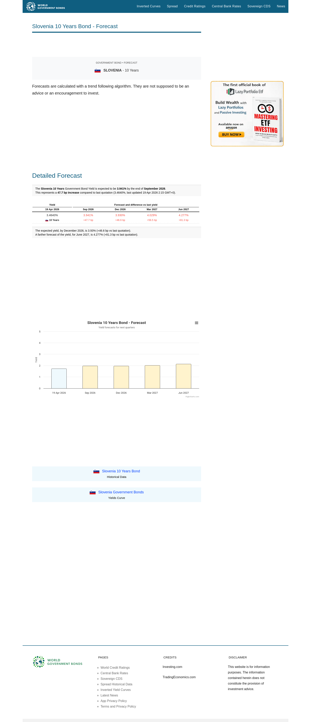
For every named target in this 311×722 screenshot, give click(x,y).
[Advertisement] (116, 45)
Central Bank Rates (226, 6)
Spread (172, 6)
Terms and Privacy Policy (118, 706)
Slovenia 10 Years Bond (121, 471)
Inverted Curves (148, 6)
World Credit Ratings (115, 667)
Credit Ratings (194, 6)
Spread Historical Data (116, 684)
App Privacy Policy (114, 701)
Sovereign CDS (259, 6)
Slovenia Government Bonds (121, 492)
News (281, 6)
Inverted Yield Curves (116, 689)
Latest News (109, 695)
